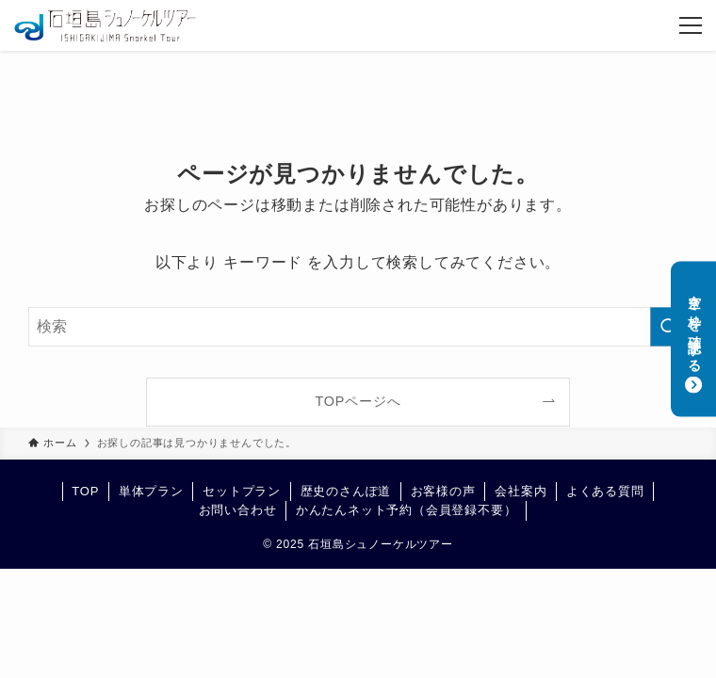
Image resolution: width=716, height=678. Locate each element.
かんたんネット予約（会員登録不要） (406, 510)
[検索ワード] (357, 327)
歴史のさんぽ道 (346, 491)
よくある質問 (605, 491)
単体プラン (151, 491)
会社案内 (520, 491)
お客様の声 (443, 491)
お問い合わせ (238, 510)
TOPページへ (358, 401)
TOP (85, 491)
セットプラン (242, 491)
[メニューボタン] (690, 25)
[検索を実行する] (669, 327)
